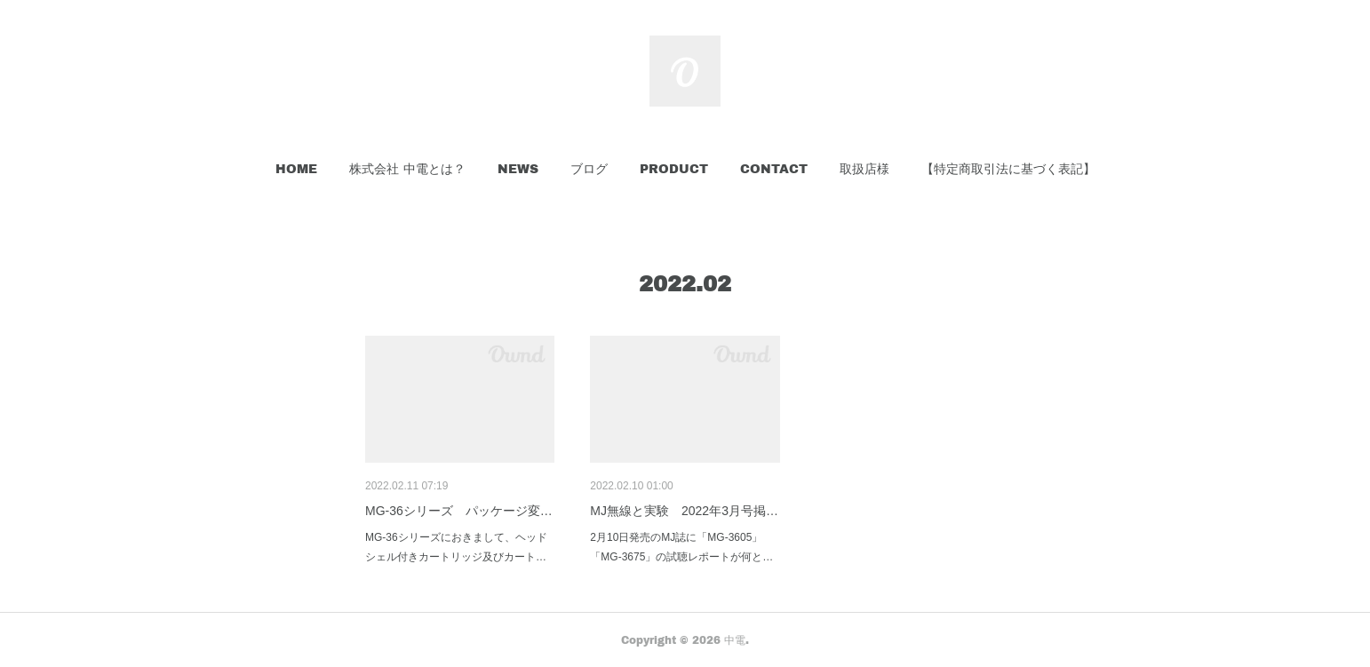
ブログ (589, 168)
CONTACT (774, 168)
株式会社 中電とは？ (407, 168)
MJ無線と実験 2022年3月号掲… (684, 511)
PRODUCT (674, 168)
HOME (296, 168)
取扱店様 (864, 168)
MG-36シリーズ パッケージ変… (459, 511)
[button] (296, 168)
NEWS (518, 168)
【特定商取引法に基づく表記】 (1008, 168)
